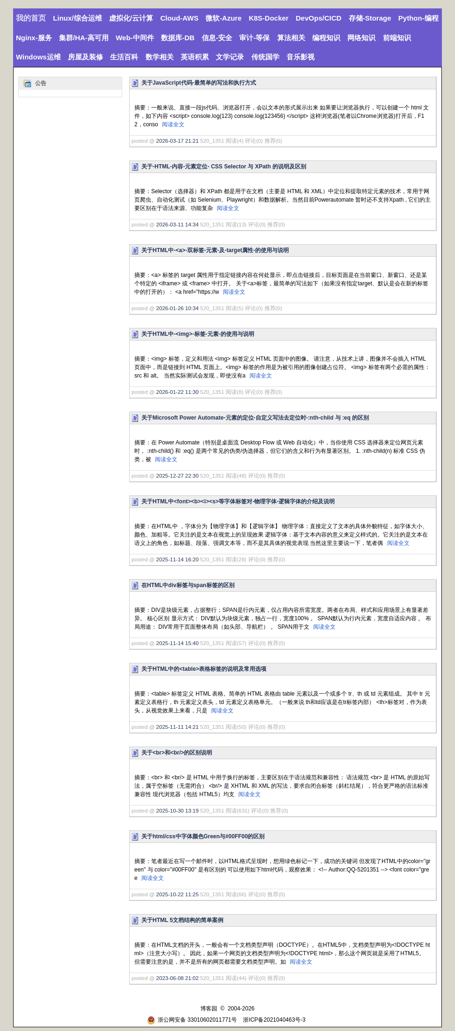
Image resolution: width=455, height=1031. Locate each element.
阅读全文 (173, 124)
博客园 (208, 1008)
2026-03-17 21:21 (177, 141)
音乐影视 (300, 57)
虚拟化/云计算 (131, 18)
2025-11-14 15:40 (177, 643)
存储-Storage (370, 18)
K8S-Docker (268, 18)
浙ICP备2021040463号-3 (274, 1019)
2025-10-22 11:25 (177, 894)
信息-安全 (217, 38)
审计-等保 (254, 38)
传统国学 (265, 57)
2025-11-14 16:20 (177, 559)
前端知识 (397, 38)
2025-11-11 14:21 (177, 727)
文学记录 (230, 57)
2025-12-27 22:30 (177, 476)
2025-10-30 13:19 (177, 810)
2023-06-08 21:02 (177, 978)
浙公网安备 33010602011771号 (192, 1019)
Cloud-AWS (179, 18)
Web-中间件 (135, 38)
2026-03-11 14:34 (177, 224)
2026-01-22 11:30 (177, 392)
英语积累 (195, 57)
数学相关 (160, 57)
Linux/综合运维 (77, 18)
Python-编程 (418, 18)
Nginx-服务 (34, 38)
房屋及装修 (85, 57)
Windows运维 (38, 57)
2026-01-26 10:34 (177, 308)
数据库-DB (178, 38)
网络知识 (361, 38)
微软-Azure (223, 18)
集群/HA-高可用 (84, 38)
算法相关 (291, 38)
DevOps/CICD (319, 18)
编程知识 (326, 38)
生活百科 (124, 57)
